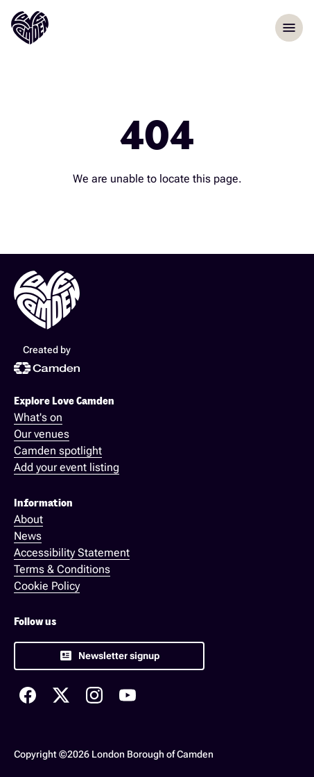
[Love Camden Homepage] (30, 27)
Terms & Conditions (62, 569)
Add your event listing (66, 467)
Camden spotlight (58, 450)
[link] (109, 656)
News (28, 536)
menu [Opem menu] (289, 27)
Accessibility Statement (72, 552)
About (28, 519)
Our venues (41, 434)
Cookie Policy (47, 585)
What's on (38, 417)
